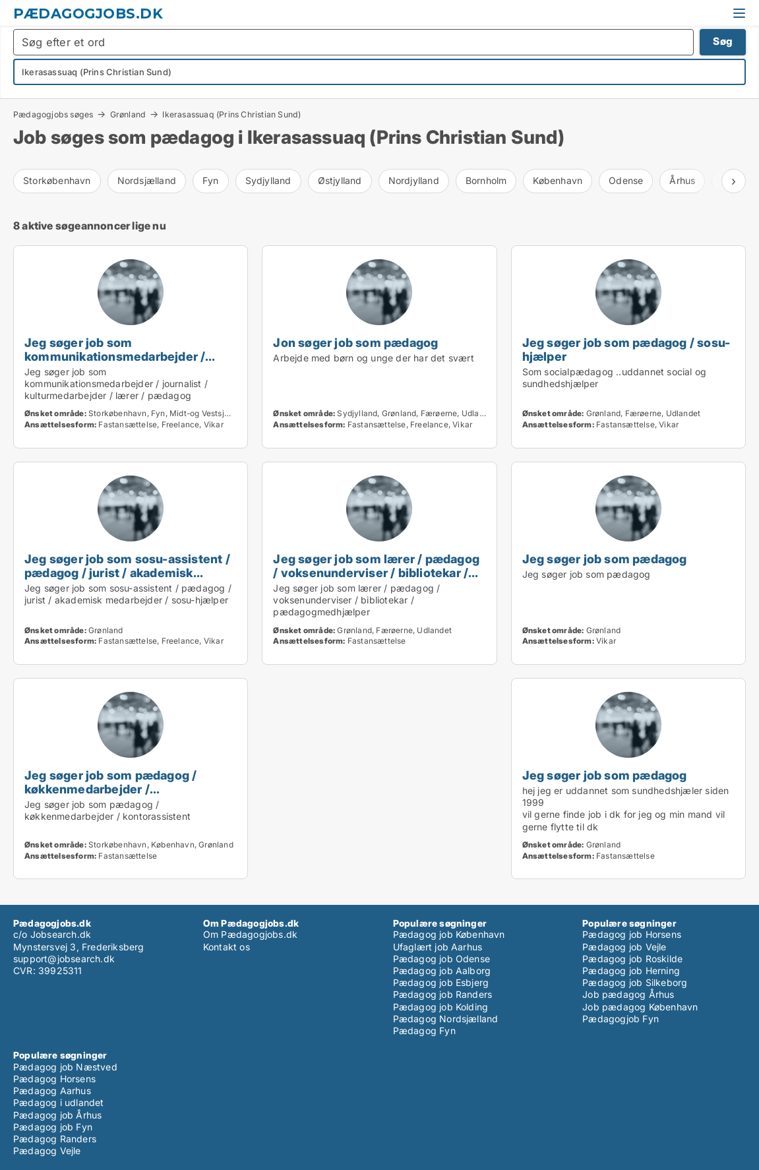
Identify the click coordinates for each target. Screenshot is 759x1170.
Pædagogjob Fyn (620, 1018)
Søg (723, 41)
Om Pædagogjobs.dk (250, 934)
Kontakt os (226, 946)
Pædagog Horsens (54, 1078)
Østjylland (340, 180)
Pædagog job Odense (442, 958)
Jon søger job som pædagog (355, 342)
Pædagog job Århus (57, 1115)
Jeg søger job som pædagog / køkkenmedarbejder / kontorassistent (110, 789)
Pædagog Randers (54, 1138)
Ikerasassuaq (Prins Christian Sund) (231, 115)
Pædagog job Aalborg (442, 970)
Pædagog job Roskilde (632, 958)
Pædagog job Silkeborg (634, 982)
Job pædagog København (640, 1006)
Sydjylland (268, 180)
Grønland (128, 114)
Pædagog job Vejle (624, 946)
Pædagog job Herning (631, 970)
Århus (682, 180)
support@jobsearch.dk (64, 958)
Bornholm (486, 180)
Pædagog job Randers (443, 994)
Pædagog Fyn (424, 1030)
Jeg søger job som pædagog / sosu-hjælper (626, 349)
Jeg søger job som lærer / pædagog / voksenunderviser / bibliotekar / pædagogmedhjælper (376, 572)
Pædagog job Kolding (441, 1006)
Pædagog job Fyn (52, 1126)
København (557, 180)
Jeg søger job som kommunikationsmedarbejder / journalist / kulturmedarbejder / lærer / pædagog (115, 363)
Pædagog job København (449, 934)
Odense (626, 180)
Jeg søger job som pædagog (604, 558)
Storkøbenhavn (57, 180)
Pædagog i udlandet (58, 1102)
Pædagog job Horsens (631, 934)
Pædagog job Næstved (65, 1066)
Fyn (210, 180)
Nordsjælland (146, 180)
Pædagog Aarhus (52, 1090)
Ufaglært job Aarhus (438, 946)
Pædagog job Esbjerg (441, 982)
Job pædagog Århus (628, 994)
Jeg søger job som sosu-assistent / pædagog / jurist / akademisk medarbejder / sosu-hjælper (127, 572)
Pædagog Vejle (47, 1150)
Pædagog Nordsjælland (446, 1018)
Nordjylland (413, 180)
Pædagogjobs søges (53, 114)
